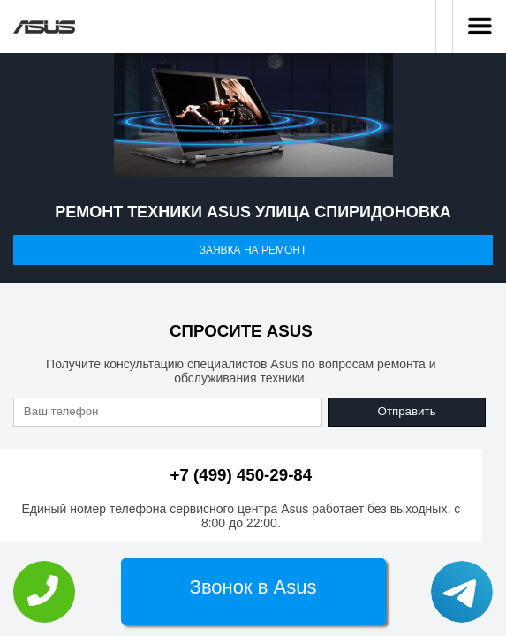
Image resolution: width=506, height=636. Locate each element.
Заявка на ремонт (253, 250)
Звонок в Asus (253, 587)
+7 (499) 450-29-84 (241, 475)
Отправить (407, 411)
